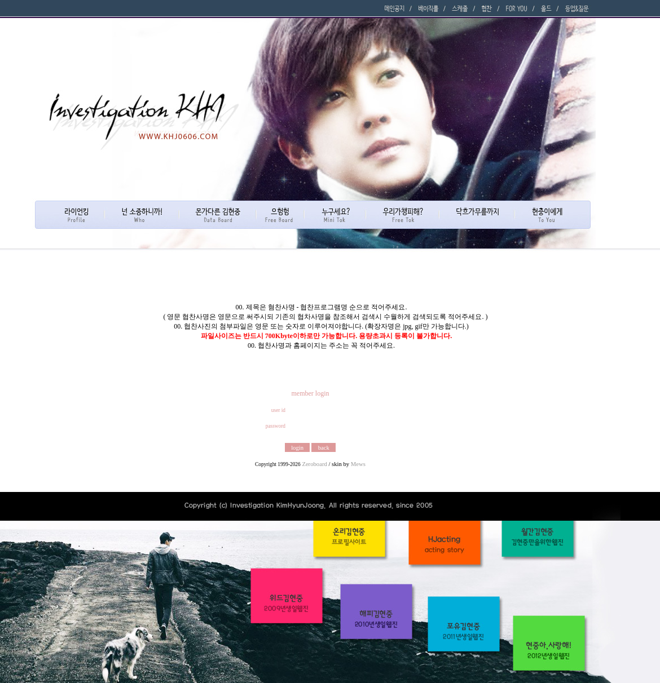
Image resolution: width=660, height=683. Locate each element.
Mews (358, 464)
